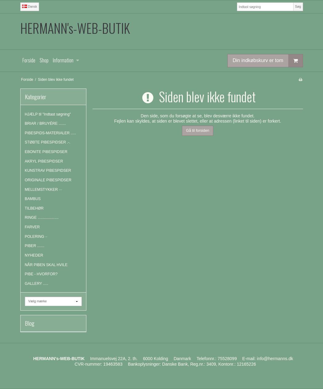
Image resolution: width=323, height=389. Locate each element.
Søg (298, 6)
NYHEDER (34, 255)
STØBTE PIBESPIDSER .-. (47, 142)
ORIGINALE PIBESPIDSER (48, 180)
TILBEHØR (34, 208)
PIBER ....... (35, 246)
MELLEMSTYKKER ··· (43, 189)
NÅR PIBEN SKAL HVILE (46, 265)
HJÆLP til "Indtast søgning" (48, 114)
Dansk (29, 6)
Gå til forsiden (197, 130)
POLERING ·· (36, 236)
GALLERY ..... (37, 283)
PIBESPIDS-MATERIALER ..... (50, 133)
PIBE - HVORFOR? (41, 274)
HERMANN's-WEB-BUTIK (75, 28)
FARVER (32, 227)
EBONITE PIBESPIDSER (46, 152)
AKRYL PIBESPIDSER (44, 161)
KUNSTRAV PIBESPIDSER (48, 170)
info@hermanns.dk (275, 358)
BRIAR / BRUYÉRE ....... (45, 123)
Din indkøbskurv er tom (268, 60)
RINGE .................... (42, 217)
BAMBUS (33, 199)
